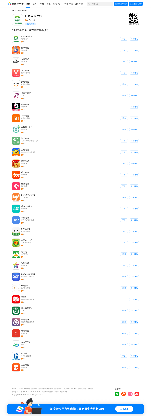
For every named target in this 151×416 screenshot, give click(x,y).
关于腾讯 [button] (14, 389)
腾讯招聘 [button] (46, 389)
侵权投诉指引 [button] (82, 389)
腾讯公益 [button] (53, 389)
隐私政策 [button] (74, 389)
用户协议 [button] (90, 389)
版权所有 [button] (60, 389)
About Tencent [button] (23, 389)
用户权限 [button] (67, 389)
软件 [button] (18, 10)
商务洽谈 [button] (39, 389)
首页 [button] (13, 10)
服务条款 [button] (32, 389)
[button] (16, 3)
